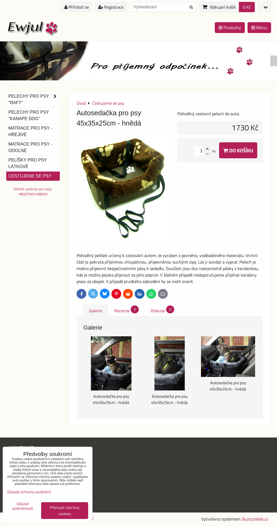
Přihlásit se (76, 7)
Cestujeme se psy (29, 176)
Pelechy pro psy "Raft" (34, 99)
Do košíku (238, 150)
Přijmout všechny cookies (64, 510)
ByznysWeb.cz (255, 519)
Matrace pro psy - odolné (30, 147)
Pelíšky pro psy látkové (27, 163)
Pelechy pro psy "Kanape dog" (28, 115)
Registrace (111, 7)
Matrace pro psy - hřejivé (30, 131)
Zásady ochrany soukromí (29, 492)
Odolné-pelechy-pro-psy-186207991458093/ (33, 191)
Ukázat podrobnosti (22, 506)
